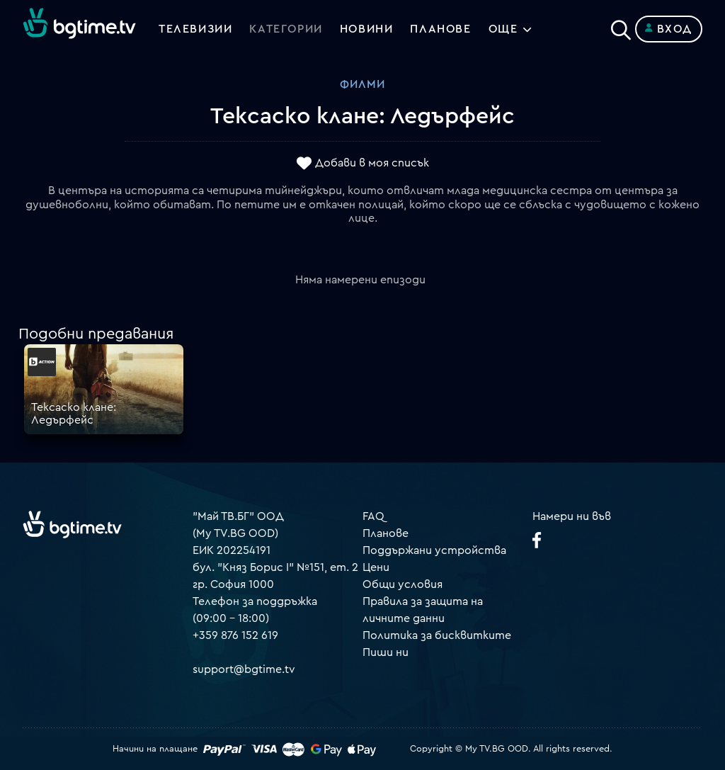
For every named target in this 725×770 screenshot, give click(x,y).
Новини (367, 29)
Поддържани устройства (434, 550)
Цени (375, 567)
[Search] (621, 26)
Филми (362, 84)
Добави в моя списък (372, 163)
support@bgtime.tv (244, 669)
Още (503, 29)
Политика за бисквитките (436, 635)
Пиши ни (385, 652)
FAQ (373, 516)
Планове (385, 533)
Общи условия (402, 584)
